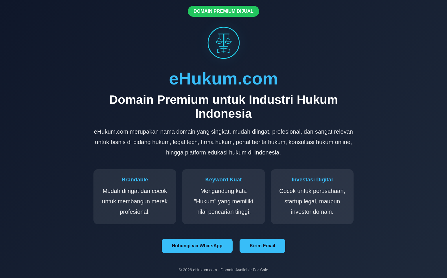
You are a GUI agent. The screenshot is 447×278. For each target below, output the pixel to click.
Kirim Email (262, 245)
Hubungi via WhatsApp (197, 245)
